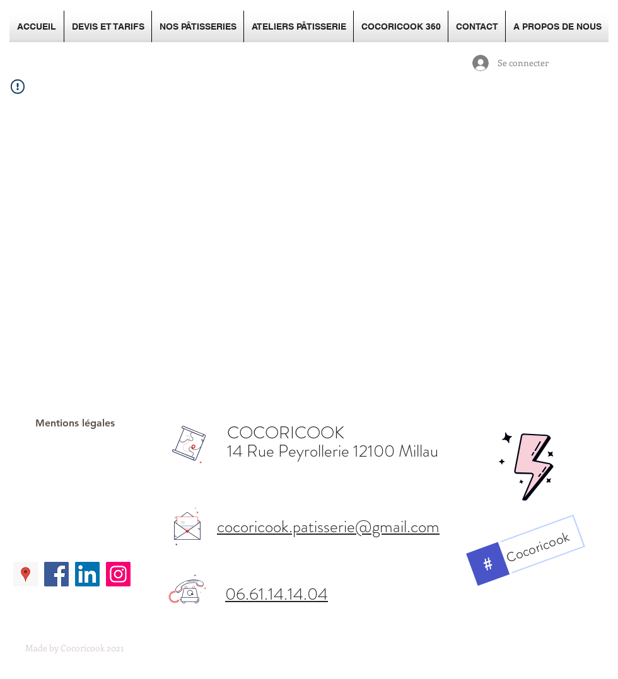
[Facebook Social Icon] (56, 574)
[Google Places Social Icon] (25, 574)
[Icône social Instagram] (118, 574)
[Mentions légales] (75, 423)
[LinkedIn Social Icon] (87, 574)
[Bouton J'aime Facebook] (72, 514)
